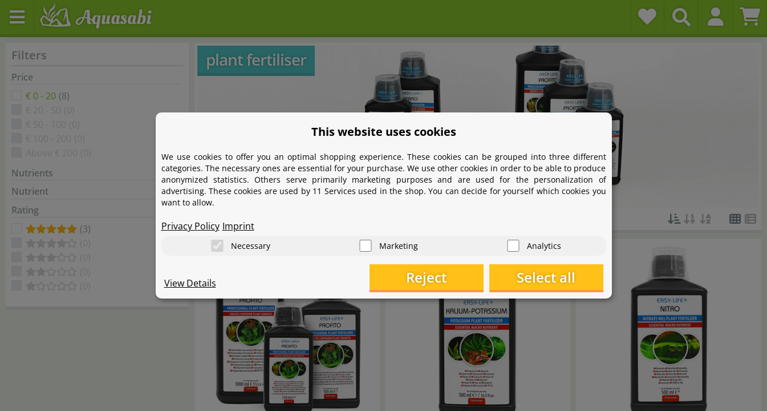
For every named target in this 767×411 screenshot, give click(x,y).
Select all (546, 277)
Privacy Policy (190, 226)
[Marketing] (365, 246)
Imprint (238, 226)
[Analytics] (513, 246)
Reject (426, 277)
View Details (190, 283)
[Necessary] (217, 246)
